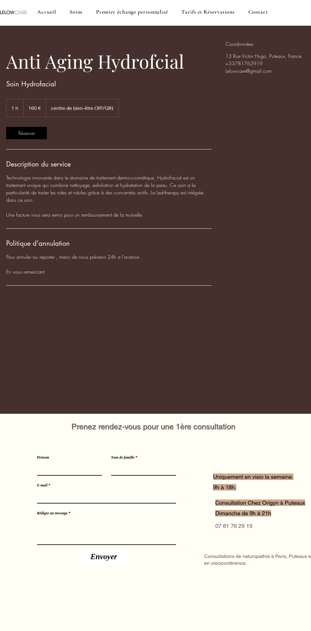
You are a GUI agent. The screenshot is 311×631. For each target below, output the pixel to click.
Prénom (43, 457)
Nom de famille (123, 457)
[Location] (208, 466)
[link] (26, 133)
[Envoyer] (104, 556)
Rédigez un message (52, 513)
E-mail (42, 485)
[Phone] (208, 502)
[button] (76, 12)
